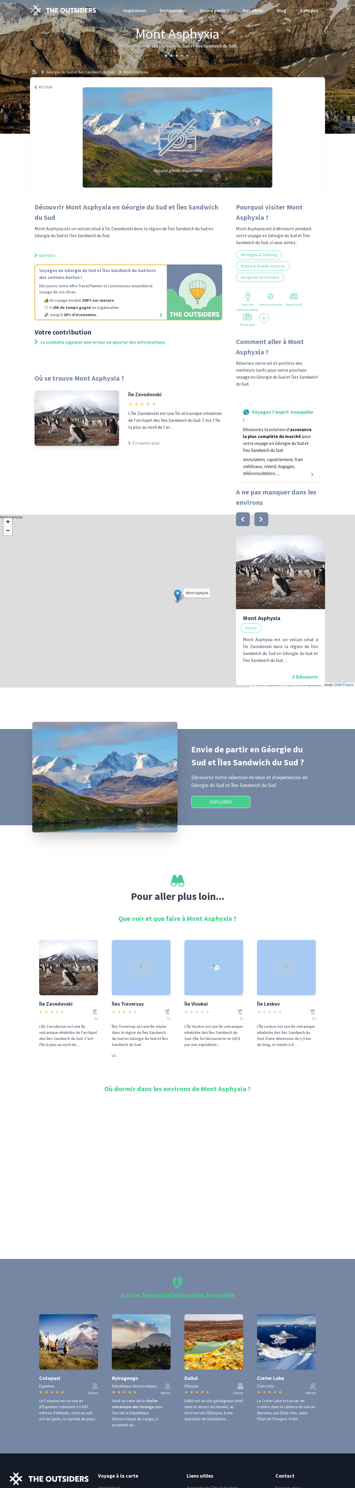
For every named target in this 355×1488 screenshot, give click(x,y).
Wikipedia (45, 255)
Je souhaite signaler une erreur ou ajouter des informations (100, 342)
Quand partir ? (214, 10)
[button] (177, 595)
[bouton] (243, 519)
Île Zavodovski (145, 394)
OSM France (344, 685)
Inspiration (134, 10)
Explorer (221, 802)
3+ (264, 317)
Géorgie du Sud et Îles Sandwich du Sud (80, 72)
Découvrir (307, 676)
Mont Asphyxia (136, 72)
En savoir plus (144, 443)
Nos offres (253, 10)
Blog (281, 10)
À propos (309, 10)
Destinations (173, 10)
